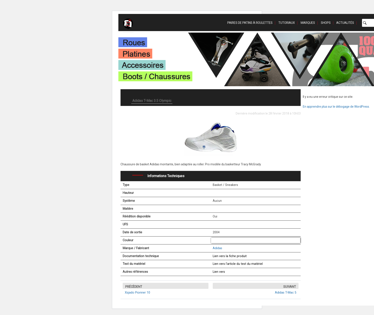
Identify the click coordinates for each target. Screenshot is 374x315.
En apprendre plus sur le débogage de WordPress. (336, 106)
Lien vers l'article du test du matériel (238, 264)
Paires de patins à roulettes (250, 22)
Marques (308, 22)
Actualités (345, 22)
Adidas (217, 248)
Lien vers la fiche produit (230, 256)
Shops (326, 22)
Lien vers (219, 272)
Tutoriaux (286, 22)
